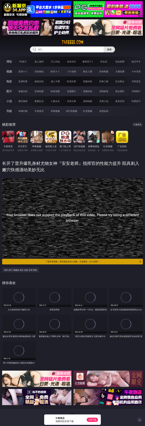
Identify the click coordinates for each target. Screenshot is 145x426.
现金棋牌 (119, 61)
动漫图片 (71, 91)
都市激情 (22, 101)
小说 (9, 101)
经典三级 (103, 81)
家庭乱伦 (39, 101)
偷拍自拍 (39, 81)
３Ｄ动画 (71, 71)
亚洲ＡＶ (22, 71)
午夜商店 (39, 111)
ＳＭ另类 (136, 71)
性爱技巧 (136, 101)
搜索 (109, 49)
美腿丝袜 (87, 91)
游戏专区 (71, 61)
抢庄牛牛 (136, 61)
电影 (9, 81)
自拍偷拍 (39, 71)
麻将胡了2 (87, 61)
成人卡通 (55, 81)
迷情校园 (87, 101)
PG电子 (23, 61)
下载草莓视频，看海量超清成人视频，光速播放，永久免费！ (93, 261)
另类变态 (136, 81)
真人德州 (39, 61)
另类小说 (103, 101)
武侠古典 (71, 101)
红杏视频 (87, 111)
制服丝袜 (87, 81)
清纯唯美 (103, 91)
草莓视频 (55, 111)
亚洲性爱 (22, 81)
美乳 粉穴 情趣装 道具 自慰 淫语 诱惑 (20, 270)
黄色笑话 (119, 101)
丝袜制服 (103, 71)
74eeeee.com (72, 42)
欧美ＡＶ (55, 71)
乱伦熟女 (119, 81)
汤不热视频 (71, 111)
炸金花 (103, 61)
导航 (9, 111)
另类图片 (136, 91)
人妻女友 (55, 101)
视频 (9, 71)
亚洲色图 (39, 91)
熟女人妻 (87, 71)
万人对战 (55, 61)
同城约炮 (22, 111)
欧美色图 (55, 91)
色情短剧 (103, 111)
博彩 (9, 61)
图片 (9, 91)
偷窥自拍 (22, 91)
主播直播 (119, 71)
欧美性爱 (71, 81)
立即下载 (92, 419)
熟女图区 (119, 91)
